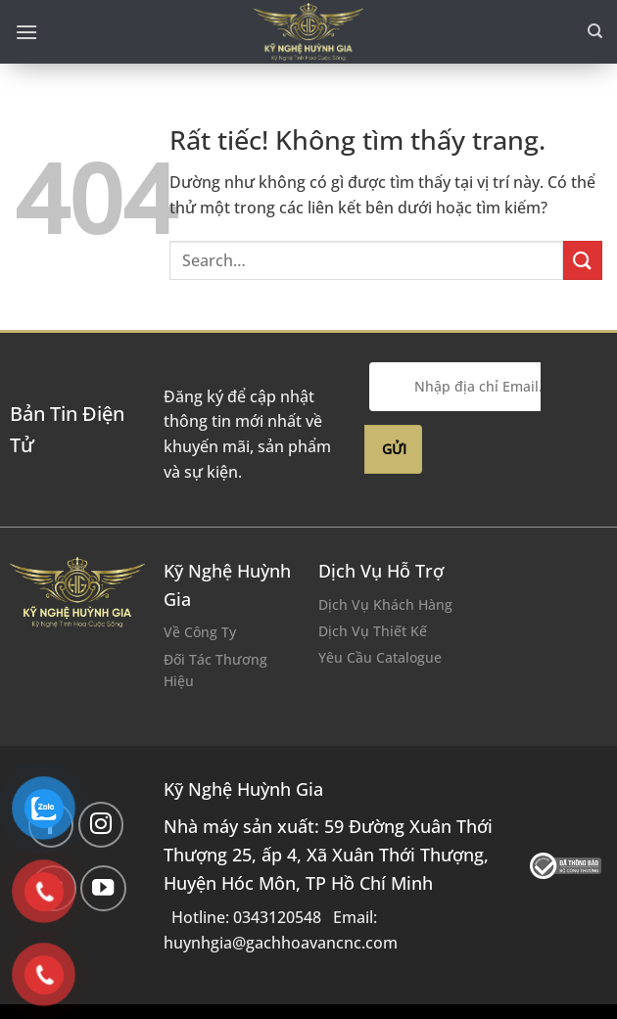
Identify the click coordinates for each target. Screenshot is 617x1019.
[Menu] (26, 32)
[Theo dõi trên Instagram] (101, 825)
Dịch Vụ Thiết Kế (372, 631)
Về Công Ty (200, 632)
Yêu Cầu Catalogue (380, 657)
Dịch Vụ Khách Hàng (385, 604)
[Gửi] (582, 260)
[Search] (595, 31)
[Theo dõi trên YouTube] (103, 888)
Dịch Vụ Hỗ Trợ (381, 570)
